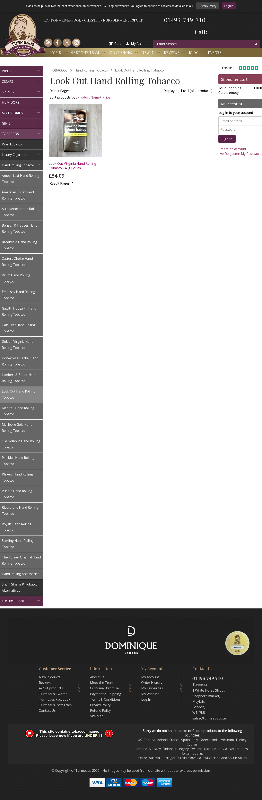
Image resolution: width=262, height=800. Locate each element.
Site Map (97, 716)
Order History (151, 682)
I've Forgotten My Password (239, 153)
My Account (140, 43)
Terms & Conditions (105, 699)
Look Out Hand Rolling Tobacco (139, 70)
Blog (194, 52)
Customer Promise (104, 688)
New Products (49, 677)
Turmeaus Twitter (53, 694)
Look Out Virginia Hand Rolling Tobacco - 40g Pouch (72, 165)
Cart (117, 43)
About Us (97, 677)
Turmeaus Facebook (54, 699)
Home (55, 52)
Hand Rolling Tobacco (91, 70)
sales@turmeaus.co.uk (209, 718)
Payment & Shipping (105, 694)
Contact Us (47, 710)
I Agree (228, 6)
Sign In (227, 139)
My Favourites (152, 688)
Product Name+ (90, 97)
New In (148, 52)
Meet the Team (84, 52)
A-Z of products (51, 688)
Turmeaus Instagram (55, 705)
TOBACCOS (59, 70)
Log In (146, 699)
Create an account (232, 149)
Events (215, 52)
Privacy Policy (207, 6)
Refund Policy (100, 710)
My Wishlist (150, 694)
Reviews (172, 52)
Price (106, 97)
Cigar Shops (120, 52)
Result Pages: (60, 183)
